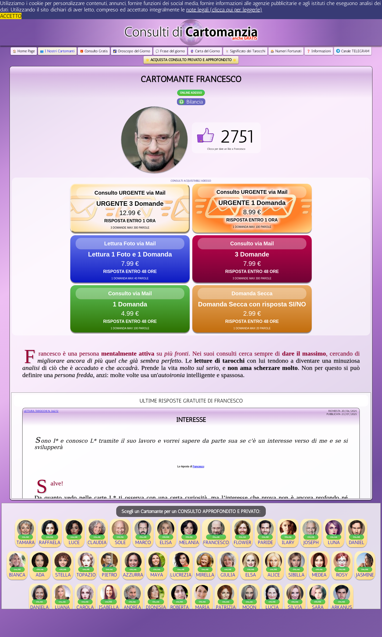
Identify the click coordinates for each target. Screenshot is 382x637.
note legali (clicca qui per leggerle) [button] (224, 9)
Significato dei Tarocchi (245, 51)
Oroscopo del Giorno (131, 51)
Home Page (24, 51)
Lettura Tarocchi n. (41, 411)
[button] (226, 137)
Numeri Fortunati (286, 51)
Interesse (191, 420)
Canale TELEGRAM (352, 51)
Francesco (198, 466)
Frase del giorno (170, 51)
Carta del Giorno (205, 51)
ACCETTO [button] (10, 16)
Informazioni (319, 51)
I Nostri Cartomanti (57, 51)
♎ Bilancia (190, 102)
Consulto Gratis (94, 51)
